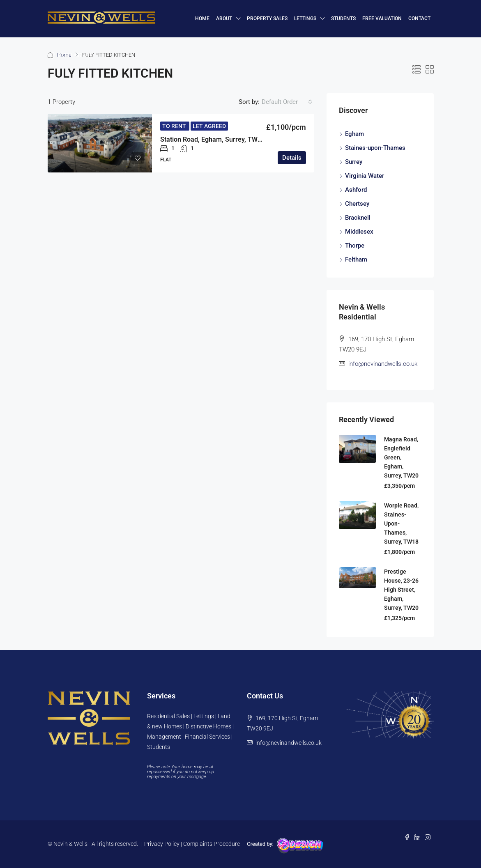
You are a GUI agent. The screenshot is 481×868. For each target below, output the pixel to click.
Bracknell (358, 217)
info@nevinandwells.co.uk (382, 363)
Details (291, 157)
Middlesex (359, 231)
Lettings (305, 18)
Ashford (356, 189)
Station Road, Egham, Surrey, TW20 (212, 139)
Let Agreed (209, 126)
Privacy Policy (162, 843)
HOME (202, 18)
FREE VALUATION (382, 18)
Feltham (356, 259)
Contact (419, 18)
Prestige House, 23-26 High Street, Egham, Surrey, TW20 (401, 589)
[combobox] (286, 101)
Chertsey (357, 203)
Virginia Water (364, 175)
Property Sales (267, 18)
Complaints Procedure (211, 843)
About (224, 18)
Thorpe (354, 245)
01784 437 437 (70, 55)
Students (343, 18)
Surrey (353, 161)
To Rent (174, 126)
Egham (354, 134)
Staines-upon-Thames (375, 148)
